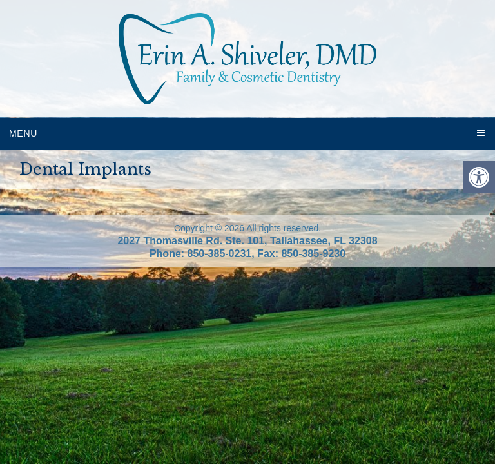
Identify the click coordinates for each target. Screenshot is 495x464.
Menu (23, 133)
